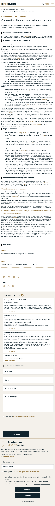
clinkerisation (45, 99)
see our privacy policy (42, 484)
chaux (27, 104)
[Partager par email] (18, 277)
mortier (24, 184)
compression (30, 235)
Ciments (22, 9)
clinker (27, 36)
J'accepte (27, 490)
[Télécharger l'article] (13, 286)
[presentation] (17, 424)
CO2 (10, 113)
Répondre (12, 311)
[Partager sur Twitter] (9, 277)
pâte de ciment (22, 132)
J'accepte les (20, 472)
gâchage (23, 150)
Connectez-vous (7, 456)
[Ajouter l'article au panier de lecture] (4, 286)
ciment (26, 26)
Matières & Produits (12, 9)
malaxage (42, 135)
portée (28, 91)
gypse (31, 121)
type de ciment (16, 196)
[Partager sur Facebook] (4, 277)
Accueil (3, 9)
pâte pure (45, 183)
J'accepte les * (19, 416)
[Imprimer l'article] (8, 286)
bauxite (18, 58)
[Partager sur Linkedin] (14, 277)
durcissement (13, 149)
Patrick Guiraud (20, 17)
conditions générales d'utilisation (24, 416)
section (15, 217)
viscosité (31, 143)
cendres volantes (36, 124)
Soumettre (15, 434)
